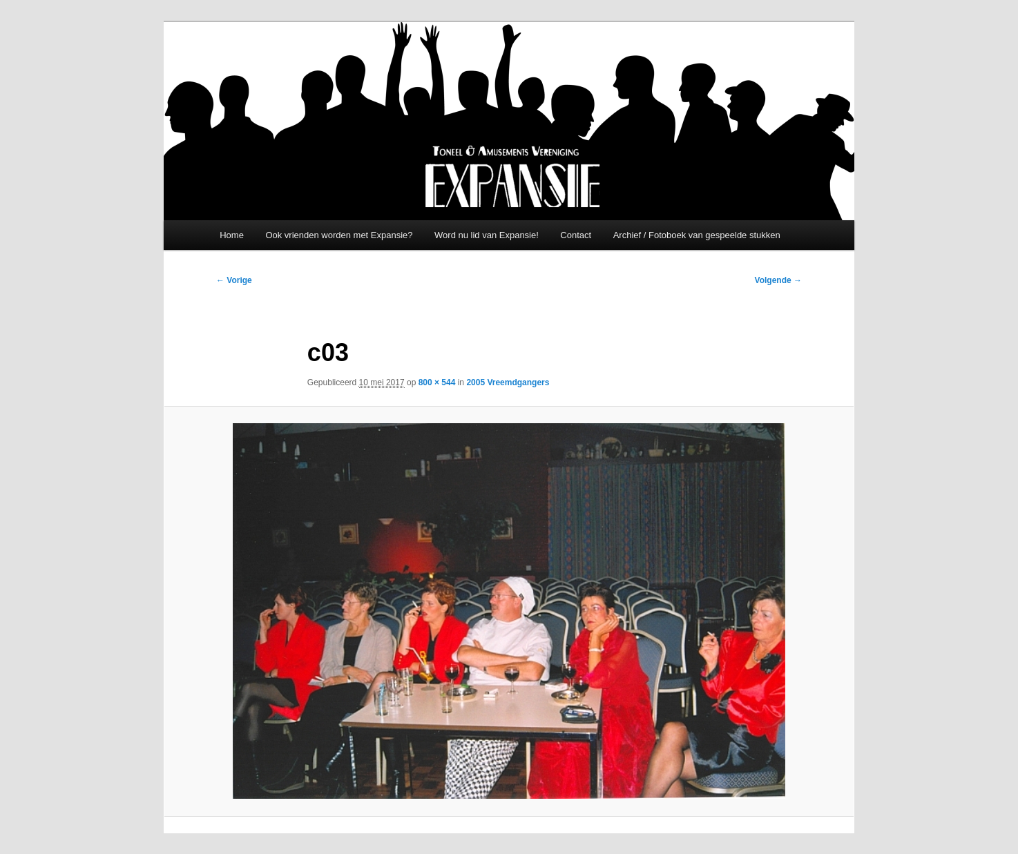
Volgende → (778, 280)
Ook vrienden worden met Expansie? (338, 235)
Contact (575, 235)
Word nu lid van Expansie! (486, 235)
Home (232, 235)
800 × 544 (437, 382)
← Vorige (234, 280)
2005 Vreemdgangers (507, 382)
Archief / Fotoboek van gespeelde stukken (696, 235)
